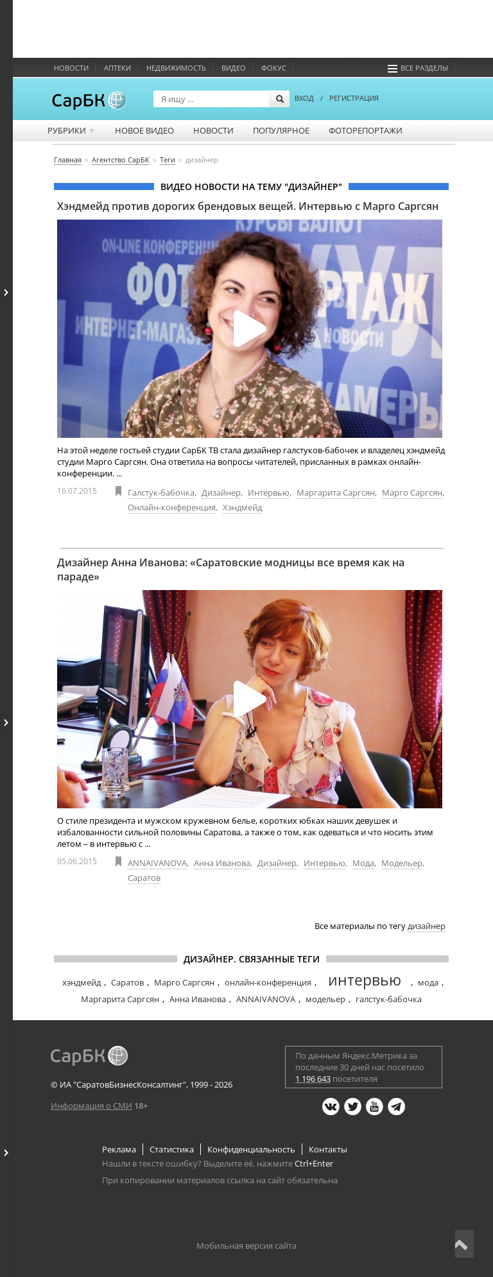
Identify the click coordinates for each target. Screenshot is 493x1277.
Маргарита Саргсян (336, 492)
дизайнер (426, 926)
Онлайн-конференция (172, 507)
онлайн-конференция (268, 982)
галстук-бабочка (389, 999)
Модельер (401, 863)
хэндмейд (81, 982)
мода (428, 982)
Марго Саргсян (412, 492)
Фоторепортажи (365, 130)
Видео (233, 68)
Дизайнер (221, 492)
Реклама (119, 1149)
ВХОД (304, 98)
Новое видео (144, 130)
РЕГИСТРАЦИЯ (354, 98)
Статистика (172, 1149)
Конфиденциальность (251, 1149)
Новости (71, 68)
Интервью (269, 492)
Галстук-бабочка (161, 492)
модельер (325, 999)
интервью (364, 979)
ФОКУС (273, 68)
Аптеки (117, 68)
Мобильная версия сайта (246, 1245)
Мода (363, 863)
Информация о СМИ (91, 1105)
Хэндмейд (242, 507)
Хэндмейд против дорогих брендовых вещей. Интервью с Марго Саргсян (247, 206)
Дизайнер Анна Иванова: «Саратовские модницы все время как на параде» (230, 569)
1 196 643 (313, 1078)
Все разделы (418, 68)
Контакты (328, 1149)
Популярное (281, 130)
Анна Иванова (222, 863)
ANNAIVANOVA (157, 863)
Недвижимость (176, 68)
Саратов (144, 877)
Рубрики (72, 130)
